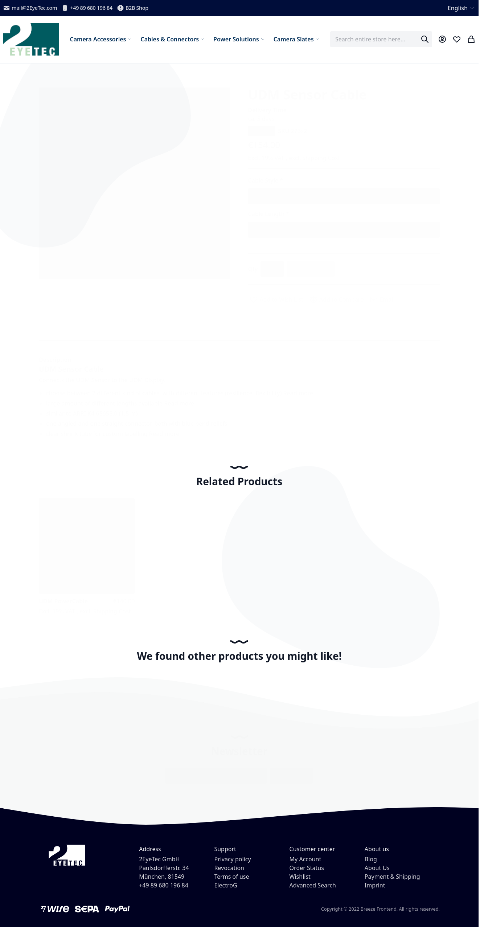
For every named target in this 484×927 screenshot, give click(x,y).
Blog (371, 859)
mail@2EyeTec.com (30, 8)
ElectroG (225, 885)
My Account (305, 859)
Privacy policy (232, 859)
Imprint (375, 885)
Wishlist (300, 877)
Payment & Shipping (392, 877)
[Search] (425, 39)
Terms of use (231, 877)
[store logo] (31, 39)
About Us (377, 868)
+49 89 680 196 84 (86, 8)
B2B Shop (132, 8)
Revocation (229, 868)
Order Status (307, 868)
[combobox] (381, 39)
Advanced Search (313, 885)
